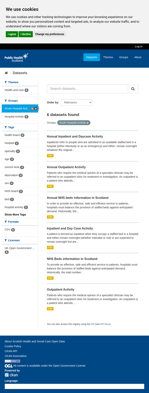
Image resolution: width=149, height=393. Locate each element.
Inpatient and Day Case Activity (70, 228)
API (92, 324)
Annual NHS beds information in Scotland (77, 197)
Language (11, 380)
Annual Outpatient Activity (66, 167)
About (137, 57)
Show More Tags (15, 214)
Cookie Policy (13, 346)
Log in (138, 46)
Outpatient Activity (60, 289)
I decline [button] (26, 34)
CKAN (11, 375)
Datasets (91, 57)
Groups (123, 57)
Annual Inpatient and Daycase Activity (75, 136)
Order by (52, 102)
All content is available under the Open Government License (45, 365)
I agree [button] (12, 34)
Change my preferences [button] (49, 34)
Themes (108, 57)
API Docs (105, 324)
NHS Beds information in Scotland (72, 259)
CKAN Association (16, 356)
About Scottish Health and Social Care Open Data (35, 341)
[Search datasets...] (87, 88)
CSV (50, 155)
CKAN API (11, 351)
